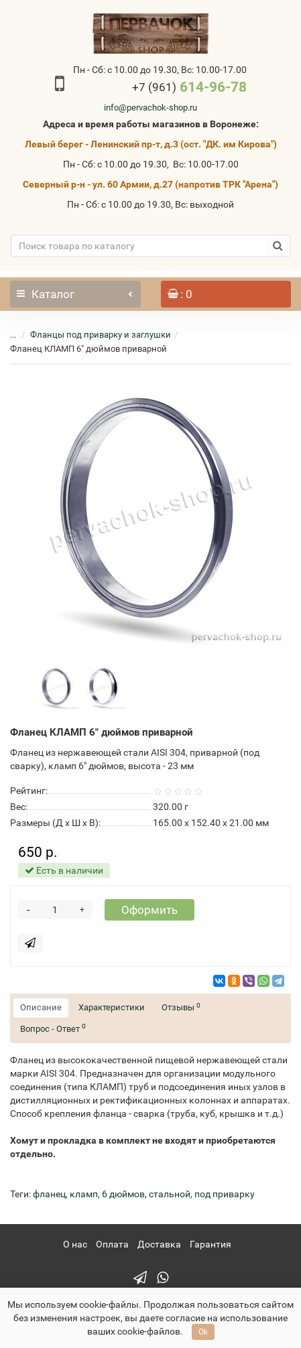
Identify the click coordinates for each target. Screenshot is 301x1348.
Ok (203, 1332)
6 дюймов (123, 1194)
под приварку (224, 1194)
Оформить (149, 910)
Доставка (159, 1244)
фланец (49, 1194)
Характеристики (111, 1007)
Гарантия (210, 1244)
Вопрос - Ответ (53, 1028)
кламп (84, 1194)
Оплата (112, 1244)
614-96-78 (189, 87)
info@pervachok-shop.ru (150, 108)
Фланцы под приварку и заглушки (100, 335)
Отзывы (181, 1007)
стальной (169, 1194)
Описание (41, 1007)
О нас (75, 1244)
